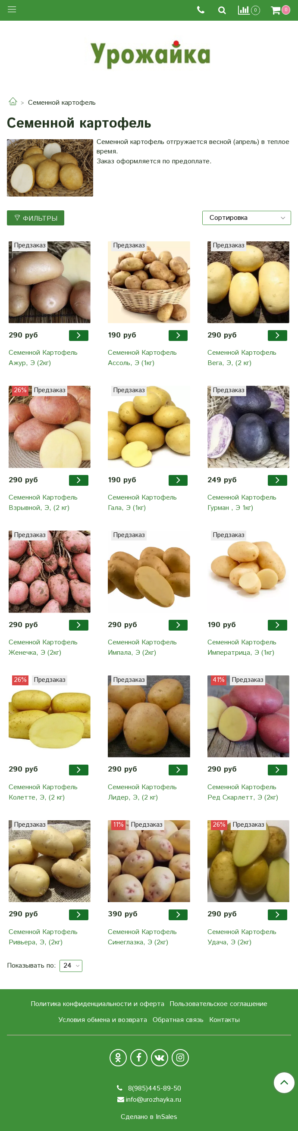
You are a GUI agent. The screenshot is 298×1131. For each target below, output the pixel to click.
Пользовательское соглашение (218, 1004)
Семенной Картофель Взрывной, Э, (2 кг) (43, 503)
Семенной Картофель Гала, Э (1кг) (142, 503)
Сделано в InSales (149, 1117)
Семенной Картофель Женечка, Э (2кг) (43, 647)
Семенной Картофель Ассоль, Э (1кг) (142, 358)
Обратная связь (178, 1020)
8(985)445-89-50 (153, 1089)
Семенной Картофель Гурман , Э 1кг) (241, 503)
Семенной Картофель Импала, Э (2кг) (142, 647)
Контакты (224, 1020)
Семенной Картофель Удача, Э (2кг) (241, 937)
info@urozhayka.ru (153, 1100)
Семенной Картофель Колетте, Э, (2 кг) (43, 792)
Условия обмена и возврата (102, 1020)
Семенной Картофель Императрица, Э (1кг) (241, 647)
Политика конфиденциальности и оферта (97, 1004)
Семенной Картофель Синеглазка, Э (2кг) (142, 937)
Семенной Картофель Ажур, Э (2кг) (43, 358)
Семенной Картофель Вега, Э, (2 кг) (241, 358)
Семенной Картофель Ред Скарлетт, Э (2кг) (242, 792)
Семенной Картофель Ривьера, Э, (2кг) (43, 937)
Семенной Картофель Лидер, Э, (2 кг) (142, 792)
